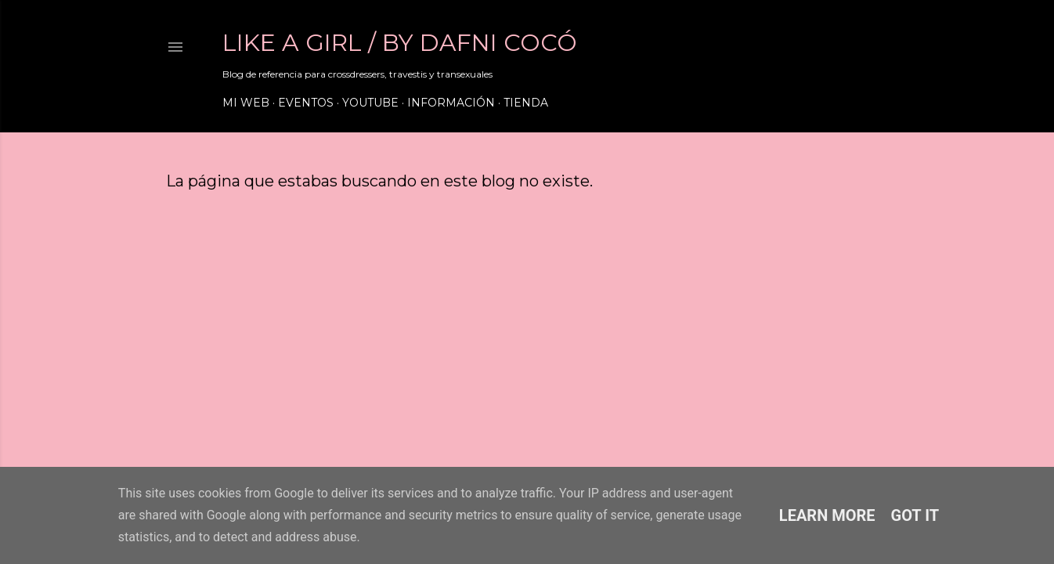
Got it (915, 515)
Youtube (370, 103)
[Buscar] (863, 47)
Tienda (526, 103)
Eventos (306, 103)
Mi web (245, 103)
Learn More (827, 515)
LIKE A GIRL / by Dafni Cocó (399, 42)
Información (451, 103)
